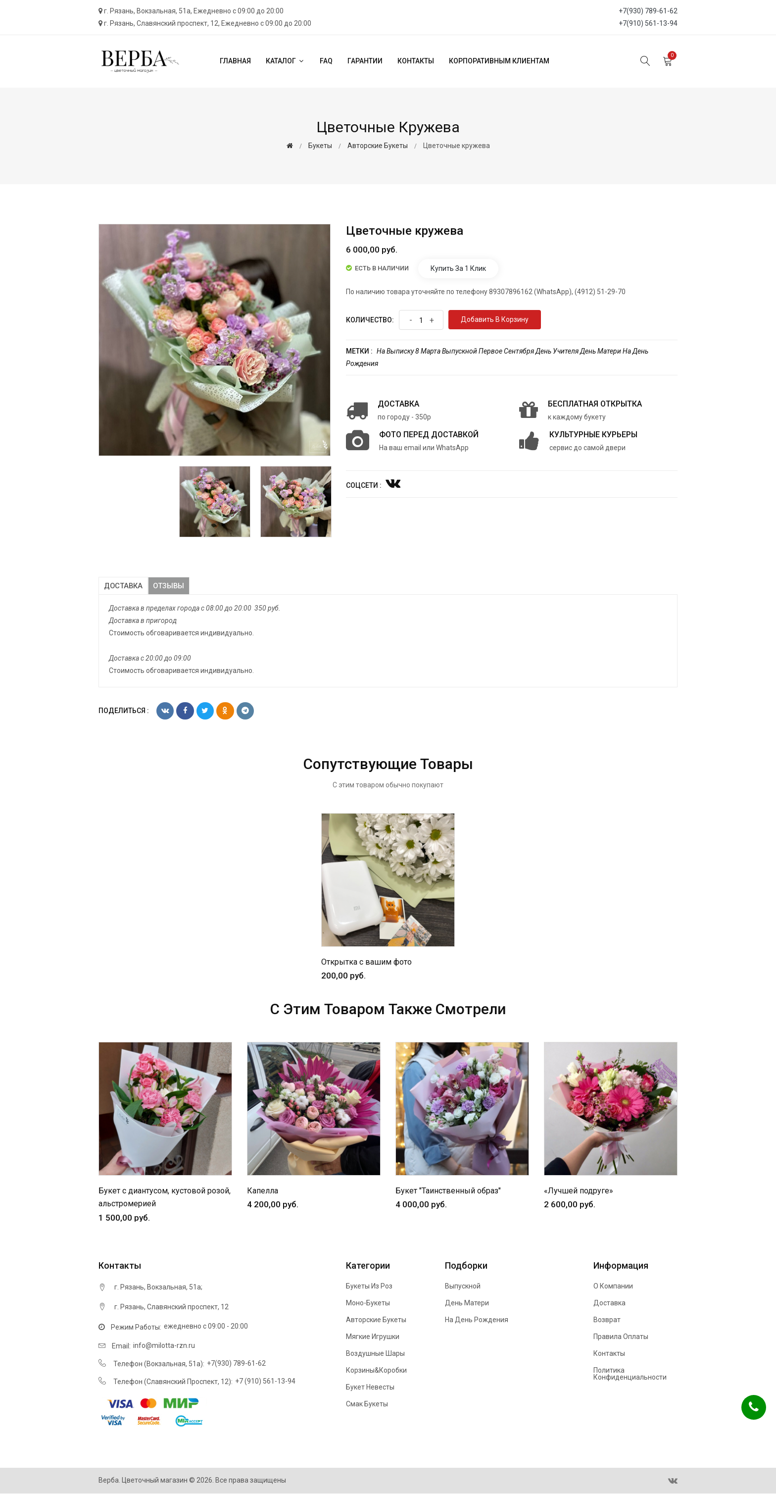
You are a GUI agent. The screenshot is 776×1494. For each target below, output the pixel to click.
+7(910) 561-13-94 (648, 23)
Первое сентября (506, 351)
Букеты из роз (369, 1286)
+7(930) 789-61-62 (648, 11)
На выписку (395, 351)
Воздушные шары (375, 1353)
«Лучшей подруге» (578, 1190)
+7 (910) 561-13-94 (265, 1381)
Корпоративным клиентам (499, 61)
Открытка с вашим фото (366, 962)
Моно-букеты (368, 1303)
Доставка (124, 585)
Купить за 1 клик (458, 268)
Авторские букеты (377, 146)
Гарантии (365, 61)
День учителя (557, 351)
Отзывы (170, 585)
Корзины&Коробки (376, 1370)
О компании (613, 1286)
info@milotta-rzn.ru (164, 1345)
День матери (600, 351)
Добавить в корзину (495, 319)
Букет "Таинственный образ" (448, 1190)
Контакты (415, 61)
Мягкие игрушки (372, 1337)
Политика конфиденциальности (630, 1374)
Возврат (607, 1320)
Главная (235, 61)
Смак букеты (367, 1404)
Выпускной (459, 351)
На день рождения (476, 1320)
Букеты (320, 146)
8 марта (427, 351)
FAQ (326, 61)
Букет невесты (370, 1387)
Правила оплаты (620, 1337)
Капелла (262, 1190)
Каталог (285, 61)
